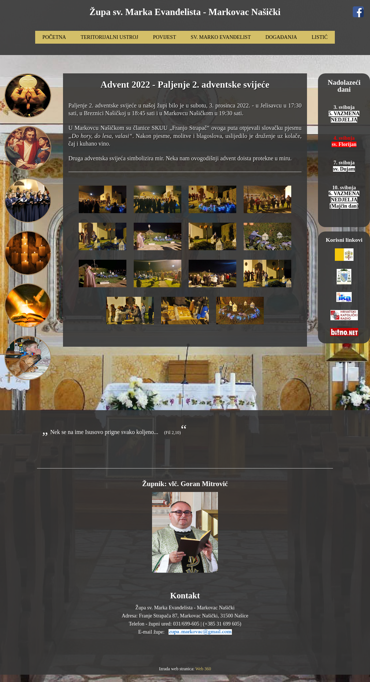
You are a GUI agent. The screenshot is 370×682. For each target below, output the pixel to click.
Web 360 (203, 668)
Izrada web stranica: (177, 668)
